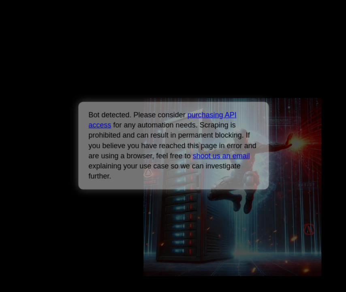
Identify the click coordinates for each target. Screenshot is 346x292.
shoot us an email (221, 156)
